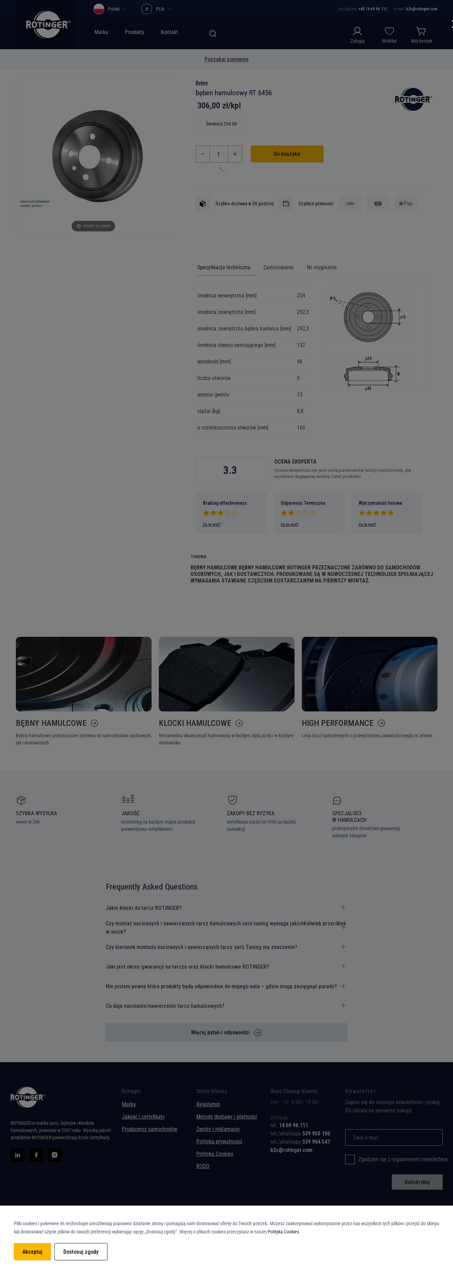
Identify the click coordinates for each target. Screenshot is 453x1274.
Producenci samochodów (149, 1129)
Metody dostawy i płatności (226, 1116)
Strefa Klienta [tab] (211, 1093)
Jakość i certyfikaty (143, 1116)
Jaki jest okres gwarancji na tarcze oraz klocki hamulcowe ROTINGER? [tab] (187, 966)
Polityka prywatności (219, 1141)
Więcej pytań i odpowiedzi (220, 1032)
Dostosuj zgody (81, 1252)
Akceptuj (32, 1252)
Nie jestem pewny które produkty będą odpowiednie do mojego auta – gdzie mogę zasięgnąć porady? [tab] (221, 986)
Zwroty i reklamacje (218, 1129)
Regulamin (208, 1104)
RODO (202, 1166)
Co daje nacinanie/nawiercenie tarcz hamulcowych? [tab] (165, 1006)
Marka (129, 1104)
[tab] (302, 1125)
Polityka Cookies (214, 1154)
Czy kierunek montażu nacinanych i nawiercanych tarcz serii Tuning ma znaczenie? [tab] (201, 947)
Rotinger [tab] (131, 1093)
